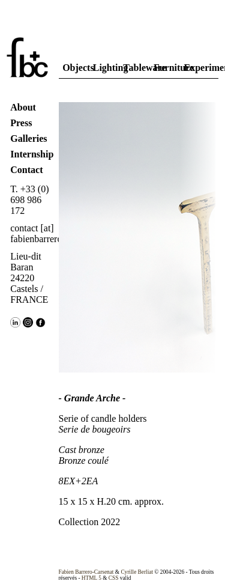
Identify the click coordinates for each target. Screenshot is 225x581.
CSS (114, 578)
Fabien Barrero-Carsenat (86, 572)
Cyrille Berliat (137, 572)
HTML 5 (91, 578)
